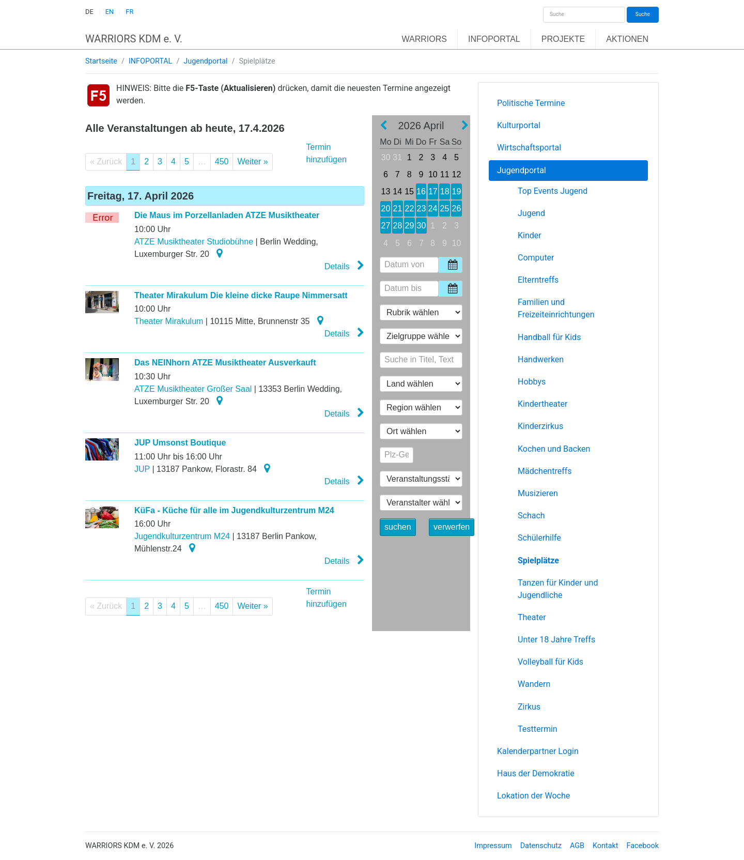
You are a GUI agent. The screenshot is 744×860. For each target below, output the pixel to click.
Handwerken (541, 359)
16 (421, 191)
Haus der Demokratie (536, 773)
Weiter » (252, 161)
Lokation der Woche (533, 796)
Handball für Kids (549, 337)
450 (222, 161)
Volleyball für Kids (550, 662)
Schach (531, 515)
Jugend (531, 213)
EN (109, 12)
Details (344, 265)
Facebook (643, 845)
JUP (142, 469)
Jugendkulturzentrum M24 (182, 536)
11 (444, 174)
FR (129, 12)
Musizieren (538, 493)
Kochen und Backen (554, 449)
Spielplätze (538, 560)
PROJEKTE (563, 39)
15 (409, 191)
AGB (577, 845)
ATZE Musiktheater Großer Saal (193, 389)
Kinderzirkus (540, 426)
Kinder (529, 235)
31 (397, 157)
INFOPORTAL (494, 39)
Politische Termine (531, 103)
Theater (532, 617)
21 (397, 208)
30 (386, 157)
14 (397, 191)
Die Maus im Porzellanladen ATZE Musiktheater (226, 215)
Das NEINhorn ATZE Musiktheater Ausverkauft (225, 362)
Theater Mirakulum (168, 321)
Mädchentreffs (545, 471)
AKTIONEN (627, 39)
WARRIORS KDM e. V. (133, 39)
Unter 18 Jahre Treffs (556, 639)
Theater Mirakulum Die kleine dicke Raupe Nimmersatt (241, 295)
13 (385, 191)
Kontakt (605, 845)
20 (385, 208)
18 (444, 191)
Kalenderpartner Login (538, 751)
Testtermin (537, 729)
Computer (536, 258)
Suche (643, 14)
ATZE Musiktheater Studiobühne (193, 241)
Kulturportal (518, 125)
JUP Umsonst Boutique (180, 442)
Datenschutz (541, 845)
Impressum (493, 845)
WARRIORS (424, 39)
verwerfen (451, 527)
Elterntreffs (538, 280)
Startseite (101, 61)
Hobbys (532, 382)
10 (433, 174)
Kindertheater (542, 404)
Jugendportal (205, 61)
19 (456, 191)
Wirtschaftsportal (529, 147)
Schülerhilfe (539, 538)
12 (456, 174)
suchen (397, 527)
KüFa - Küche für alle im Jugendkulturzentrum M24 (234, 510)
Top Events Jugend (552, 191)
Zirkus (529, 707)
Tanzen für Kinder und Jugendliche (558, 589)
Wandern (534, 684)
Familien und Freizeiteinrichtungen (556, 308)
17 (433, 191)
